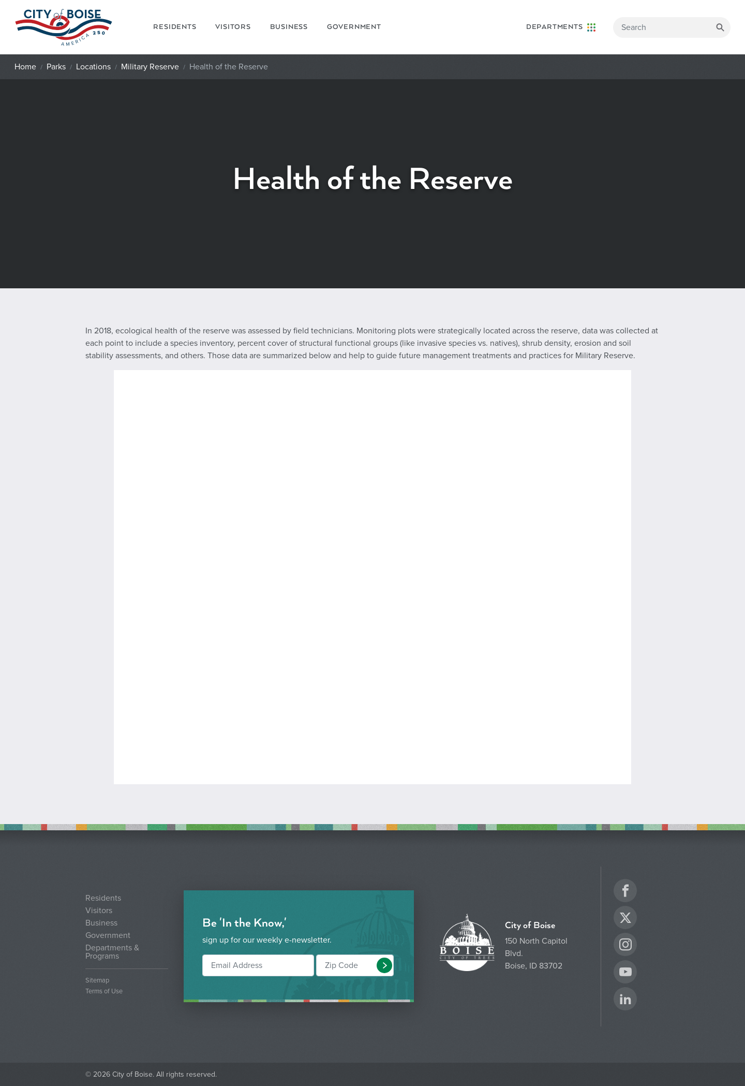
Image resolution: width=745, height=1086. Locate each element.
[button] (384, 965)
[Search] (672, 27)
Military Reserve (150, 67)
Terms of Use (104, 991)
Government (354, 27)
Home (25, 67)
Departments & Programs (112, 952)
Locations (93, 67)
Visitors (232, 27)
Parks (56, 67)
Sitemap (97, 980)
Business (289, 27)
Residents (174, 27)
